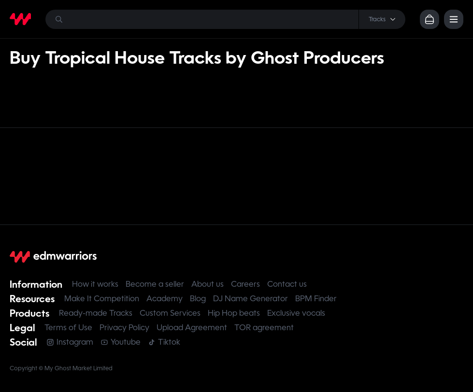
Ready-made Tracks (95, 313)
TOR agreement (264, 327)
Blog (198, 298)
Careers (245, 284)
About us (207, 284)
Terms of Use (68, 327)
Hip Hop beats (234, 313)
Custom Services (170, 313)
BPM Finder (316, 298)
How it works (95, 284)
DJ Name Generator (250, 298)
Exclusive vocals (296, 313)
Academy (164, 298)
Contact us (287, 284)
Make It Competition (101, 298)
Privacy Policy (124, 327)
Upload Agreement (192, 327)
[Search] (225, 19)
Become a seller (155, 284)
